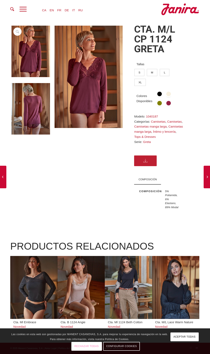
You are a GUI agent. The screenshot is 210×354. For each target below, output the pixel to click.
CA (44, 10)
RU (80, 10)
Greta (147, 142)
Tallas (140, 64)
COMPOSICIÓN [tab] (147, 179)
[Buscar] (12, 9)
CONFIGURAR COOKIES (121, 346)
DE (67, 10)
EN (52, 10)
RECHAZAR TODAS (86, 346)
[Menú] (23, 9)
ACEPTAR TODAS (184, 336)
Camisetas (158, 121)
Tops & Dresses (145, 136)
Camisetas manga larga (150, 126)
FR (59, 10)
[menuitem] (12, 9)
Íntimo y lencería (164, 131)
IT (73, 10)
